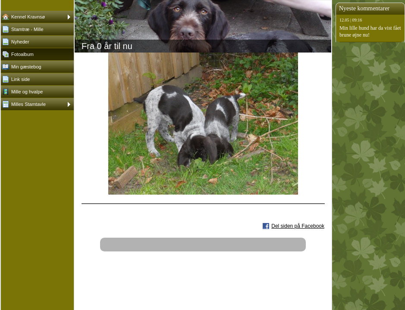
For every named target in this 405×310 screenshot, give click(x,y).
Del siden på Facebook (297, 226)
